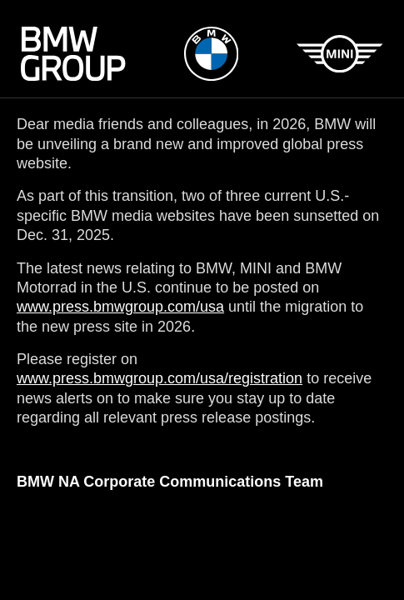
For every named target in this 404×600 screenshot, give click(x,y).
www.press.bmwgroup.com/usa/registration (159, 378)
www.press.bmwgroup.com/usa (120, 306)
